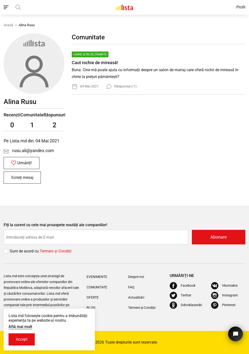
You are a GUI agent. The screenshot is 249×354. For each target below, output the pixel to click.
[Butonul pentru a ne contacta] (235, 334)
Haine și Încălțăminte (90, 54)
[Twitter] (180, 295)
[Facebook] (183, 285)
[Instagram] (224, 295)
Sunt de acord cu (25, 251)
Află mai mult (20, 326)
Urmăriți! (21, 163)
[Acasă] (124, 7)
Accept (21, 339)
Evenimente (97, 277)
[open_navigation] (6, 7)
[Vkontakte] (224, 285)
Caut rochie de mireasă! (95, 62)
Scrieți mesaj (22, 177)
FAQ (131, 287)
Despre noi (136, 277)
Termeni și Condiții (141, 308)
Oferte (93, 297)
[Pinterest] (223, 305)
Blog (91, 308)
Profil (240, 7)
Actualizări (136, 297)
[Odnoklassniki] (186, 305)
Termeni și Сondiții (55, 251)
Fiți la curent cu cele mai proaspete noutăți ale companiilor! (55, 225)
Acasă (8, 25)
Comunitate (97, 287)
